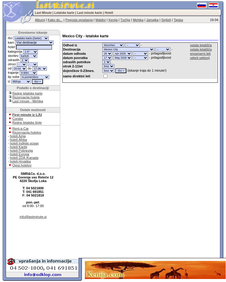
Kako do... (55, 20)
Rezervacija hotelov (26, 132)
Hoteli (109, 12)
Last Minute (43, 12)
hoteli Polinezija (21, 150)
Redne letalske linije (27, 122)
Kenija (113, 20)
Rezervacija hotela (26, 97)
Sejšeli (166, 20)
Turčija (125, 20)
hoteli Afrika (18, 139)
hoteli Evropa (19, 154)
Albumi (40, 20)
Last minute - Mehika (27, 101)
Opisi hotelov (22, 165)
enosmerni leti (200, 53)
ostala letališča (201, 45)
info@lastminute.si (33, 216)
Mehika (138, 20)
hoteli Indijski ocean (24, 143)
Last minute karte (89, 12)
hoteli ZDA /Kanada (24, 158)
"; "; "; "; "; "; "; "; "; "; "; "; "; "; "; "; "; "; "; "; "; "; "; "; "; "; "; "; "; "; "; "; (113, 45)
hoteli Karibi (18, 147)
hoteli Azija (18, 136)
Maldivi (100, 20)
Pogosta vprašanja (79, 20)
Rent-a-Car (20, 128)
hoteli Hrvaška (20, 161)
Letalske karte (64, 12)
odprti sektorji (199, 58)
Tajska (178, 20)
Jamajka (152, 20)
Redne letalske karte (27, 93)
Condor (17, 118)
